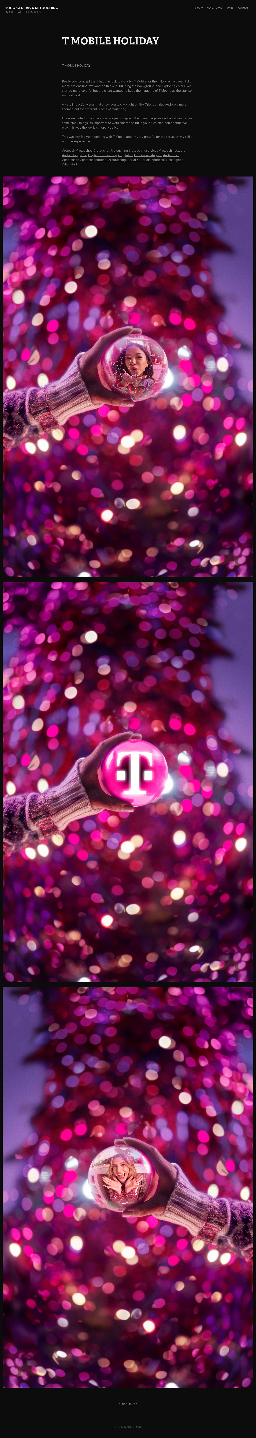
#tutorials (143, 159)
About (199, 8)
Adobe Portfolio (134, 1426)
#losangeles (174, 159)
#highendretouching (102, 155)
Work (230, 8)
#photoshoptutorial (93, 159)
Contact (243, 8)
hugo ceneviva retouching (33, 7)
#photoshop (70, 159)
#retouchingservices (143, 150)
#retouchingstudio (172, 150)
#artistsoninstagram (148, 155)
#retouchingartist (74, 155)
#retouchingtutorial (122, 159)
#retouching (119, 150)
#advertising (172, 155)
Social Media (215, 8)
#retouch (68, 150)
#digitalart (125, 155)
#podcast (158, 159)
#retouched (84, 150)
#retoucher (102, 150)
